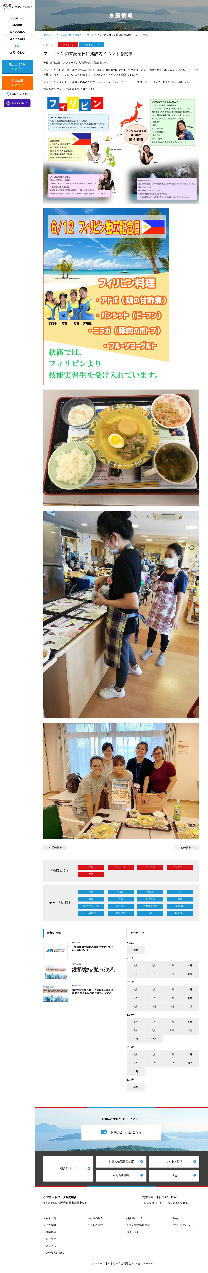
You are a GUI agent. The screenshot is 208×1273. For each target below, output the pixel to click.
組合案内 (51, 1218)
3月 (172, 965)
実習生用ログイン (17, 82)
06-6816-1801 (19, 94)
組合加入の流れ (55, 1252)
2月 (154, 965)
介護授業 (150, 899)
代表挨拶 (51, 1225)
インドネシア (180, 867)
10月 (135, 950)
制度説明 (179, 913)
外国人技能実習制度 (121, 1161)
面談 (150, 913)
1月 (136, 965)
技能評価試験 (150, 906)
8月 (190, 974)
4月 (190, 965)
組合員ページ (68, 1168)
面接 (91, 899)
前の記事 (57, 847)
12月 (190, 1006)
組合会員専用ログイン (17, 66)
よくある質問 (174, 1161)
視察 (91, 892)
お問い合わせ (134, 1232)
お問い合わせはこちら (126, 1132)
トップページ (17, 18)
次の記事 (186, 847)
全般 (91, 867)
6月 (154, 974)
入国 (120, 899)
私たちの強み (121, 1175)
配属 (179, 899)
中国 (91, 874)
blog (174, 1175)
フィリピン (68, 44)
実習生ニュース (92, 44)
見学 (179, 892)
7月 (172, 974)
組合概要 (51, 1239)
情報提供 (120, 913)
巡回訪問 (120, 906)
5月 (136, 974)
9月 (136, 1006)
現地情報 (179, 906)
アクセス (51, 1245)
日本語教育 (91, 913)
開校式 (150, 892)
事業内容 (51, 1232)
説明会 (120, 892)
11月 (172, 1006)
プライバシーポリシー (186, 1225)
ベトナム (150, 867)
